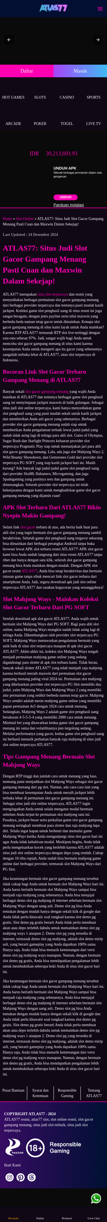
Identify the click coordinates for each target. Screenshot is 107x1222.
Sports (93, 91)
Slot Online (24, 219)
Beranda (13, 1214)
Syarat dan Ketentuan (40, 1093)
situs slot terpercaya (53, 294)
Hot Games (13, 91)
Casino (66, 91)
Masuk (80, 71)
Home (7, 219)
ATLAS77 (29, 571)
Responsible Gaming (67, 1093)
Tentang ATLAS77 (94, 1093)
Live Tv (93, 117)
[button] (9, 39)
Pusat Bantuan (13, 1090)
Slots (40, 91)
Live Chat (93, 1214)
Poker (40, 117)
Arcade (13, 117)
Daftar (27, 71)
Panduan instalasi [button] (69, 205)
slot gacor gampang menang (46, 392)
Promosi (67, 1214)
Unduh (65, 197)
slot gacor (27, 527)
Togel (66, 117)
